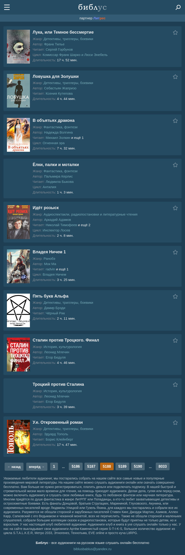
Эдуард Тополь (56, 434)
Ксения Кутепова (59, 93)
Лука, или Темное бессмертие (63, 32)
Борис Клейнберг (59, 439)
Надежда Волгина (58, 132)
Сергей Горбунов (59, 49)
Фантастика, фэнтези (60, 127)
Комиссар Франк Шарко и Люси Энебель (75, 55)
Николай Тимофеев (61, 225)
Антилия (49, 187)
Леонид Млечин (56, 352)
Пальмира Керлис (58, 176)
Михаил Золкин (58, 138)
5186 (76, 466)
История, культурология (62, 347)
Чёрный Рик (55, 313)
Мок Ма (50, 264)
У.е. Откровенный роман (58, 422)
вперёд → (37, 467)
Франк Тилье (54, 44)
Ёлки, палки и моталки (56, 164)
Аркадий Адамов (57, 220)
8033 (163, 466)
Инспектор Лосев (56, 230)
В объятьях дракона (54, 120)
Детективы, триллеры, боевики (68, 39)
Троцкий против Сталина (58, 384)
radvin (50, 269)
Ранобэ (49, 258)
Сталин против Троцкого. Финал (66, 340)
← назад (14, 467)
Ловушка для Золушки (56, 76)
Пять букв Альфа (51, 296)
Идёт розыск (46, 207)
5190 (138, 466)
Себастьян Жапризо (60, 88)
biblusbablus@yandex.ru (93, 549)
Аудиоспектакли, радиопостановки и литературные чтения (90, 214)
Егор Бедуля (56, 357)
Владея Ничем (54, 274)
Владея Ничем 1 (49, 252)
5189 (122, 466)
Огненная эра (53, 143)
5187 (91, 466)
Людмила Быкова (59, 182)
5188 (107, 466)
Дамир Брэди (54, 308)
